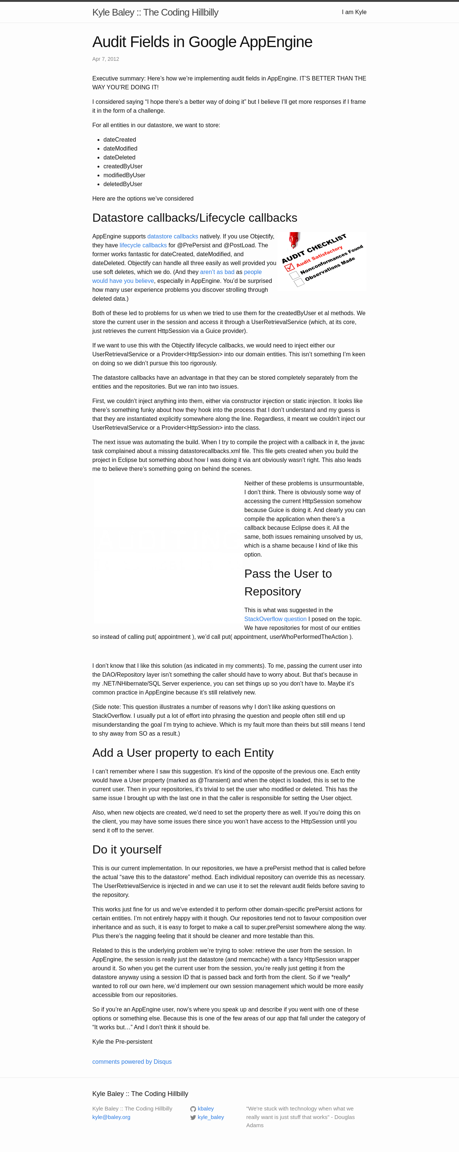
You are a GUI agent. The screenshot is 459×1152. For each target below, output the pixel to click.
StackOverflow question (275, 619)
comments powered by (132, 1062)
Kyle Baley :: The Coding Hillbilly (155, 12)
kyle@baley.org (111, 1117)
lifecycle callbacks (143, 245)
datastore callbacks (173, 236)
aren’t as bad (217, 272)
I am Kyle (354, 12)
